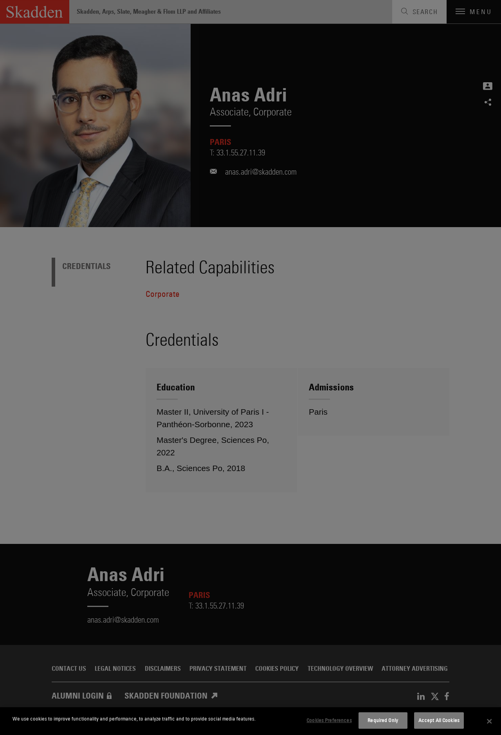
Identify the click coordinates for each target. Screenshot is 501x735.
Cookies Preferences (328, 720)
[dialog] (250, 721)
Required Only (383, 720)
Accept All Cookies (439, 720)
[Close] (489, 721)
